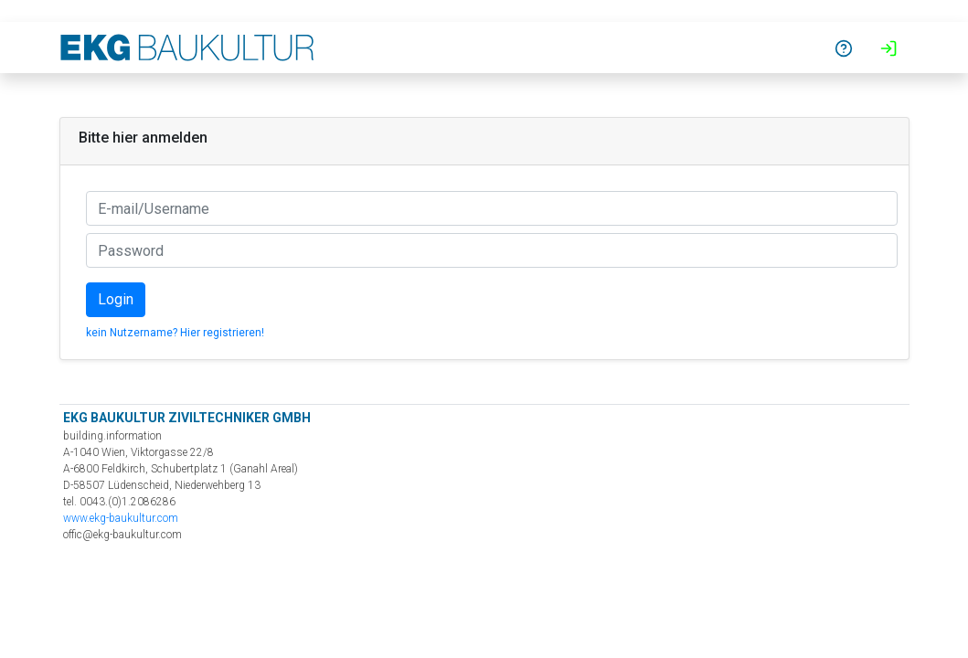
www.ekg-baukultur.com (120, 518)
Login (115, 299)
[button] (844, 47)
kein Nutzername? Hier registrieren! (175, 332)
